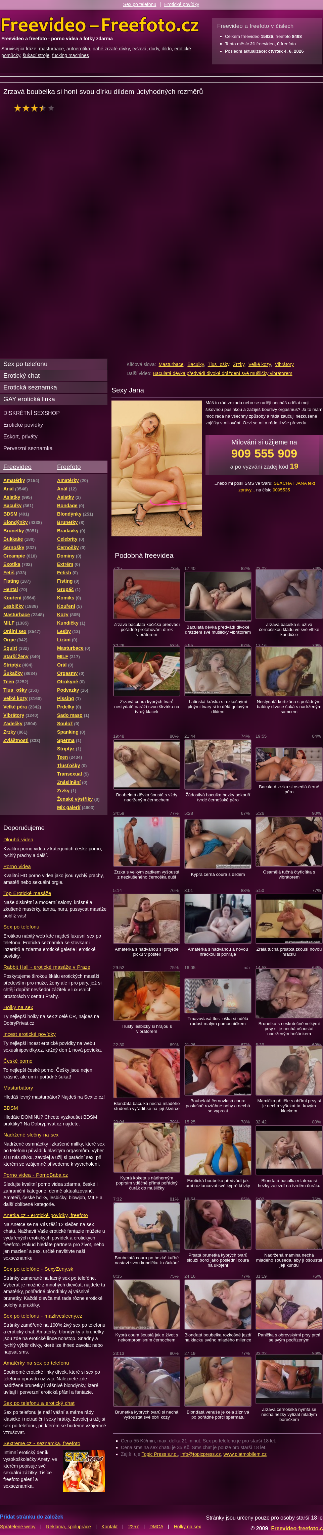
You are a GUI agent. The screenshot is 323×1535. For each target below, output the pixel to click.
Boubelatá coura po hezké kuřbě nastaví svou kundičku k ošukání (147, 1260)
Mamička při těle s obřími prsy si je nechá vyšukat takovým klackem (289, 1105)
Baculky (195, 364)
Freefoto (69, 466)
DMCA (156, 1526)
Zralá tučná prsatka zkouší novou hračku (289, 952)
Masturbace (170, 364)
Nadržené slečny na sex (30, 1134)
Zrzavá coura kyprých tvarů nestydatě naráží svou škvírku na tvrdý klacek (146, 706)
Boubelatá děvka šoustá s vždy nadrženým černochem (146, 797)
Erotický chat (21, 375)
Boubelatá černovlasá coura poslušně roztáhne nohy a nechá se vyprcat (218, 1105)
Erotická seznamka (30, 387)
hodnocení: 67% (36, 108)
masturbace (51, 48)
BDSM (10, 1108)
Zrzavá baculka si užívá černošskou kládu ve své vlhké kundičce (289, 629)
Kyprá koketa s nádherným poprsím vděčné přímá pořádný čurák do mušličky (146, 1182)
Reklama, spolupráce (68, 1526)
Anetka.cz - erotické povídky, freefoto (45, 1215)
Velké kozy (259, 364)
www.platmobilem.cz (245, 1454)
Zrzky (238, 364)
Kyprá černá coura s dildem (218, 874)
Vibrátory (284, 364)
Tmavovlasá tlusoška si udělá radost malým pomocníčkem (218, 1021)
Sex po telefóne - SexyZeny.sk (38, 1269)
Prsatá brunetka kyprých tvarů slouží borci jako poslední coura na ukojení (218, 1260)
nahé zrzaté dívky (111, 48)
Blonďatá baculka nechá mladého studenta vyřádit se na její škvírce (147, 1106)
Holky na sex (18, 1007)
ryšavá (139, 48)
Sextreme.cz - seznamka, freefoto (41, 1443)
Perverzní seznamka (28, 448)
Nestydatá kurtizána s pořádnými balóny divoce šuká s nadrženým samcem (289, 706)
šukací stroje (36, 55)
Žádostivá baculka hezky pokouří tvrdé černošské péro (218, 797)
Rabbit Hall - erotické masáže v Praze (46, 967)
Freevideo (17, 466)
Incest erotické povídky (29, 1034)
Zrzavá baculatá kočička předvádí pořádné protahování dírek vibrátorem (146, 629)
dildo (167, 48)
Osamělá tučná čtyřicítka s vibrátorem (289, 874)
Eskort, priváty (20, 436)
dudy (154, 48)
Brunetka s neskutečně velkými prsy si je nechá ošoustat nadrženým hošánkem (289, 1028)
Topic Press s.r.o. (160, 1454)
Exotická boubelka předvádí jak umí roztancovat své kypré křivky (218, 1183)
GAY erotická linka (29, 399)
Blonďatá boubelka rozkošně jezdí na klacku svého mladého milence (217, 1337)
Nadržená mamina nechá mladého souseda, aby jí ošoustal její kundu (289, 1260)
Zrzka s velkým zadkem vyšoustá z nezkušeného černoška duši (146, 874)
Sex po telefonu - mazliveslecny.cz (42, 1316)
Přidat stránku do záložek (31, 1517)
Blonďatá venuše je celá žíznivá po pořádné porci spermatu (218, 1415)
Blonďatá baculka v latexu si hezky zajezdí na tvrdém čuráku (289, 1183)
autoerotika (78, 48)
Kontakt (109, 1526)
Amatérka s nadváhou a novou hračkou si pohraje (218, 952)
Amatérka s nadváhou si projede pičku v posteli (147, 952)
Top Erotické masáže (27, 893)
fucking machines (70, 55)
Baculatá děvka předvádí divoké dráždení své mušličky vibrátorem (222, 373)
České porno (18, 1061)
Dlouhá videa (18, 839)
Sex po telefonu (139, 4)
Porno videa (17, 866)
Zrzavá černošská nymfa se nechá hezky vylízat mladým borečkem (289, 1414)
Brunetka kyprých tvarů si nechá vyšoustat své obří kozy (146, 1415)
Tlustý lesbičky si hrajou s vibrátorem (147, 1029)
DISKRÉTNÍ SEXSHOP (31, 413)
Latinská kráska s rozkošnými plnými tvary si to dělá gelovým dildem (218, 706)
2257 (133, 1526)
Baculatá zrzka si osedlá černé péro (289, 789)
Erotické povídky (181, 4)
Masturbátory (18, 1088)
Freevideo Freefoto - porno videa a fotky (100, 25)
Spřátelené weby (18, 1526)
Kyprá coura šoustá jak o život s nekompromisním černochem (147, 1337)
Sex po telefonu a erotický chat (39, 1403)
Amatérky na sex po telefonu (36, 1363)
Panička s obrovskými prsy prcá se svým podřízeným (289, 1337)
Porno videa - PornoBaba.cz (35, 1175)
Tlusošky (218, 364)
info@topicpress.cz (201, 1454)
